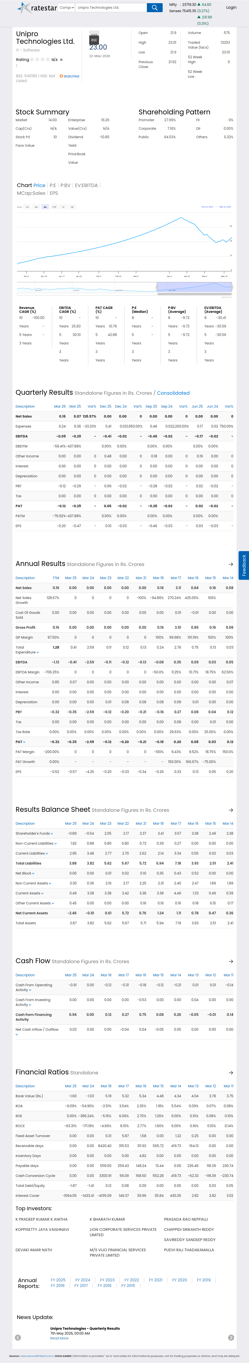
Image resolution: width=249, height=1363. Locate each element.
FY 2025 (58, 1280)
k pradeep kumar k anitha (42, 1219)
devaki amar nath (34, 1250)
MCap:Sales (31, 193)
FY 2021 (155, 1280)
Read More (59, 1338)
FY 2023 (107, 1280)
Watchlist (72, 76)
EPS (54, 193)
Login (231, 7)
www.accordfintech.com (36, 1356)
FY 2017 (81, 1285)
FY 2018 (57, 1285)
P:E (53, 185)
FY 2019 (204, 1280)
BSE (94, 40)
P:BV (66, 185)
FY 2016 (104, 1285)
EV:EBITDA (86, 185)
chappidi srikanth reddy (189, 1229)
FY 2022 (131, 1280)
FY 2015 (128, 1285)
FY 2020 (179, 1280)
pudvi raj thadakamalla (189, 1250)
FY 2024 (83, 1280)
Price (39, 185)
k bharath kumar (107, 1219)
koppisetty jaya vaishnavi (42, 1229)
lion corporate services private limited (123, 1232)
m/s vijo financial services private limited (118, 1252)
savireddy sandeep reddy (190, 1240)
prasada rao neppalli (186, 1219)
